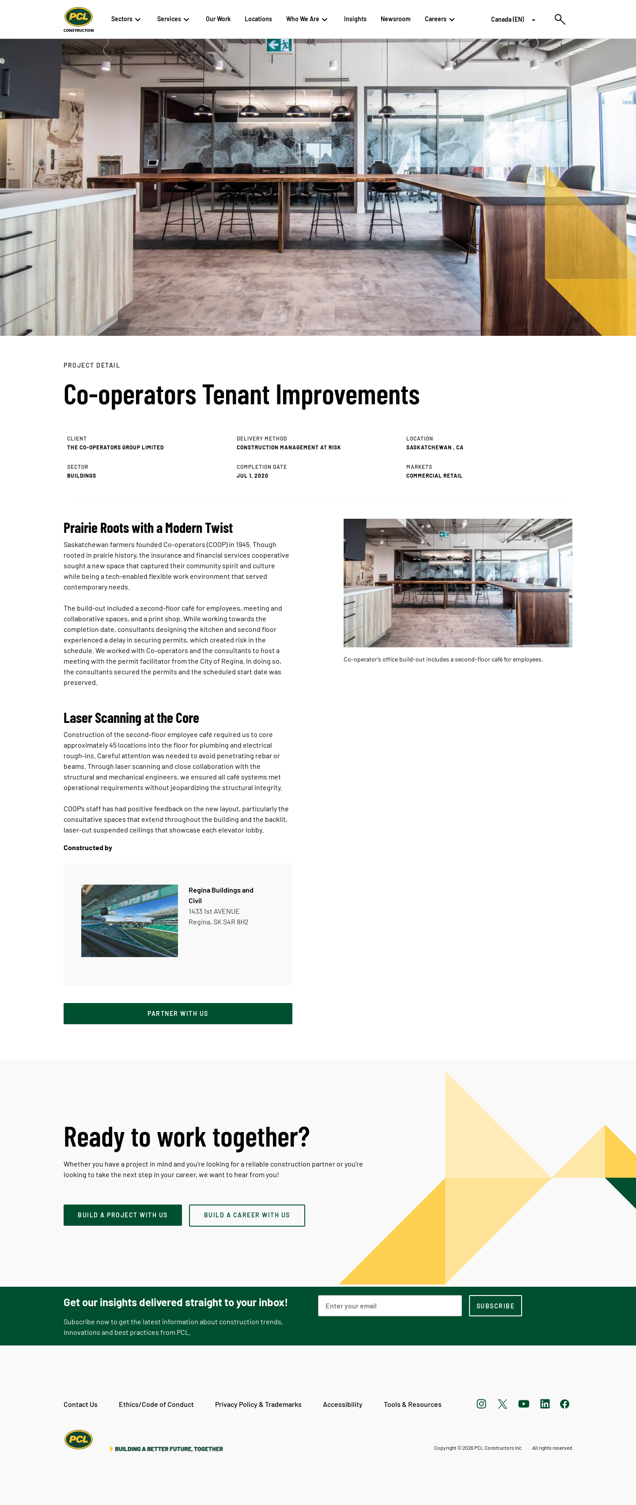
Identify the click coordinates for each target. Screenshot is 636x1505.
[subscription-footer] (495, 1305)
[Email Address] (390, 1305)
